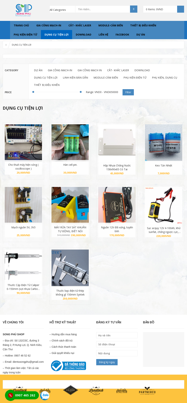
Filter (128, 92)
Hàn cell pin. (70, 164)
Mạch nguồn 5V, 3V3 (23, 227)
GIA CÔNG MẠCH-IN (48, 25)
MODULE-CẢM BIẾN (110, 25)
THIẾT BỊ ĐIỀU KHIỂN (143, 25)
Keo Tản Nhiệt (163, 165)
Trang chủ (21, 25)
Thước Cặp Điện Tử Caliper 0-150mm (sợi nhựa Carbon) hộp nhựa (23, 287)
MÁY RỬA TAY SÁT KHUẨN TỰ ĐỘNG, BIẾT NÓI (70, 229)
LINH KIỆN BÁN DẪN (75, 77)
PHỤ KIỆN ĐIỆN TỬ (25, 34)
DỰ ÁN (140, 34)
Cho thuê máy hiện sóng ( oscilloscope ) (23, 166)
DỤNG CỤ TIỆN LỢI (56, 34)
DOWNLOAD (83, 34)
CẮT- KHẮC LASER (79, 25)
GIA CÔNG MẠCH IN (90, 70)
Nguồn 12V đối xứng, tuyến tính (117, 229)
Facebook (122, 34)
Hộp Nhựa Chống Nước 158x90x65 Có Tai (117, 167)
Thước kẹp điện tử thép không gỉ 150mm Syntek (70, 292)
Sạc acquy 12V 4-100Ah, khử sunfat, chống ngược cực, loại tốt (163, 230)
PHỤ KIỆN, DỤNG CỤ (164, 77)
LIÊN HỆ (103, 34)
